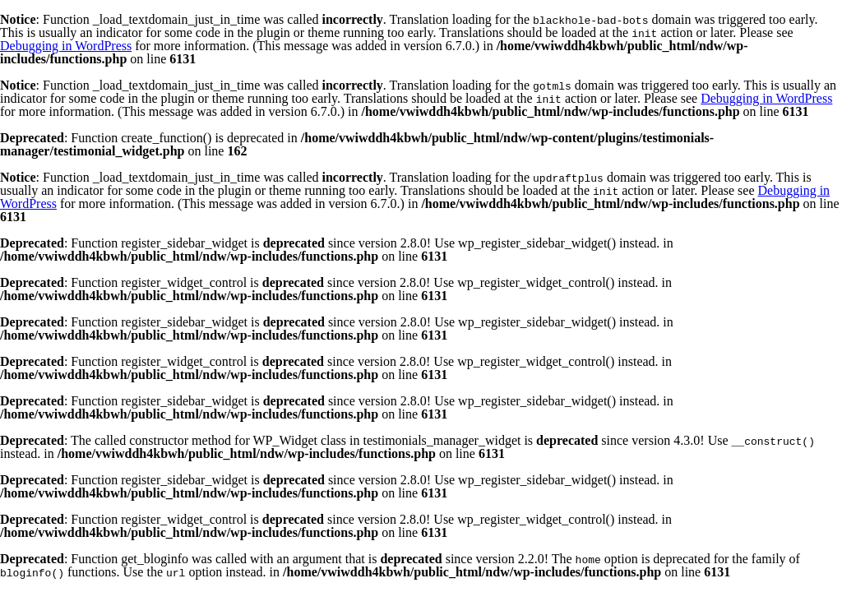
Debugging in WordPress (66, 46)
